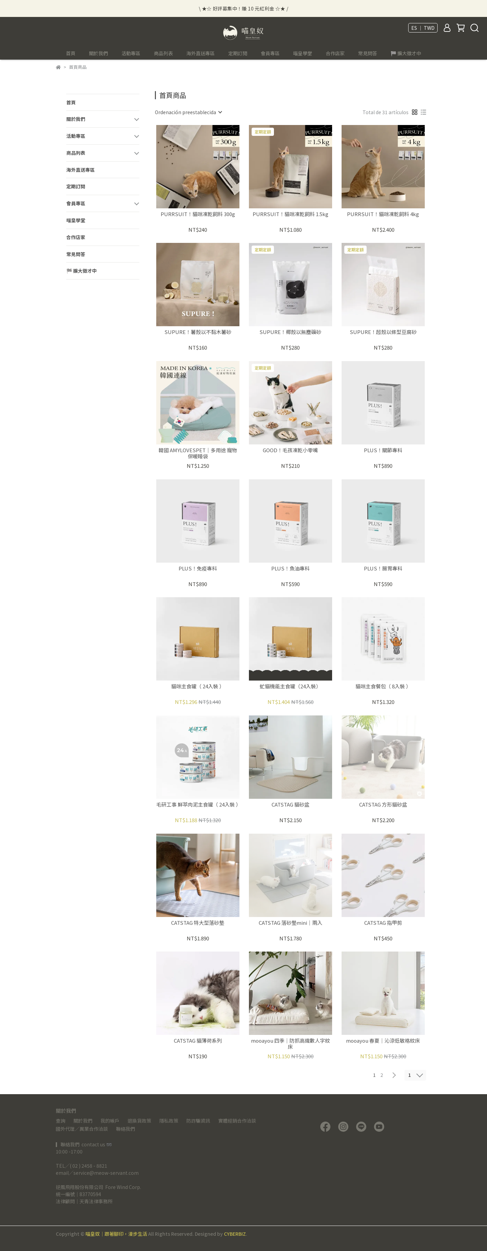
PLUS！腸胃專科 (383, 568)
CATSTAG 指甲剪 (383, 923)
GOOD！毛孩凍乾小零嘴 (290, 450)
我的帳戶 (109, 1120)
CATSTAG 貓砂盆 (290, 804)
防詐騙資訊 (198, 1120)
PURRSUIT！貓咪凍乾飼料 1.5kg (290, 214)
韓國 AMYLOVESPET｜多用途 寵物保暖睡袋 (198, 453)
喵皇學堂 (302, 53)
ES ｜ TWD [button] (423, 28)
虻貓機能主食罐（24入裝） (290, 686)
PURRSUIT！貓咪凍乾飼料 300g (198, 214)
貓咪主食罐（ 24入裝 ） (197, 686)
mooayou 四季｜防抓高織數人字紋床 (290, 1044)
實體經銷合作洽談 (237, 1120)
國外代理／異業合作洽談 (82, 1128)
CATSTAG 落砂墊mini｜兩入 (290, 923)
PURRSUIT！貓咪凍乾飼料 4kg (383, 214)
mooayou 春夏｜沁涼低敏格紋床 (383, 1041)
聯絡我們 (125, 1128)
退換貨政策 (139, 1120)
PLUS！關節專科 (383, 450)
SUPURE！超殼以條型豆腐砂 (383, 332)
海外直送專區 (200, 53)
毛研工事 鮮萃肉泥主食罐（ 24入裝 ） (197, 804)
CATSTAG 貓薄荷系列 (198, 1041)
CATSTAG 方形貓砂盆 (383, 804)
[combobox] (188, 112)
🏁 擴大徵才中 (406, 53)
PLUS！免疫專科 (198, 568)
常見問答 (367, 53)
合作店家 (335, 53)
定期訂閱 (237, 53)
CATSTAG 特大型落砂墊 (197, 923)
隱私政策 (168, 1120)
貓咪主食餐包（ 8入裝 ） (383, 686)
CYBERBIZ (235, 1233)
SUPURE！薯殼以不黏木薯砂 (197, 332)
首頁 (70, 53)
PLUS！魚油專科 (290, 568)
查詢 (60, 1120)
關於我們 (82, 1120)
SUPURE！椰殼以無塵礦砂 (290, 332)
